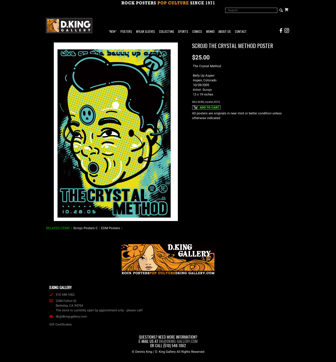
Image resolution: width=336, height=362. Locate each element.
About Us (224, 31)
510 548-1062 (62, 295)
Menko (210, 31)
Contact (241, 31)
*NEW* (113, 31)
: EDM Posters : (110, 228)
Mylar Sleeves (145, 31)
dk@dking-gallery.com (68, 316)
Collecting (166, 31)
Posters (126, 31)
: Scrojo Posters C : (85, 228)
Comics (197, 31)
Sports (183, 31)
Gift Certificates (60, 324)
